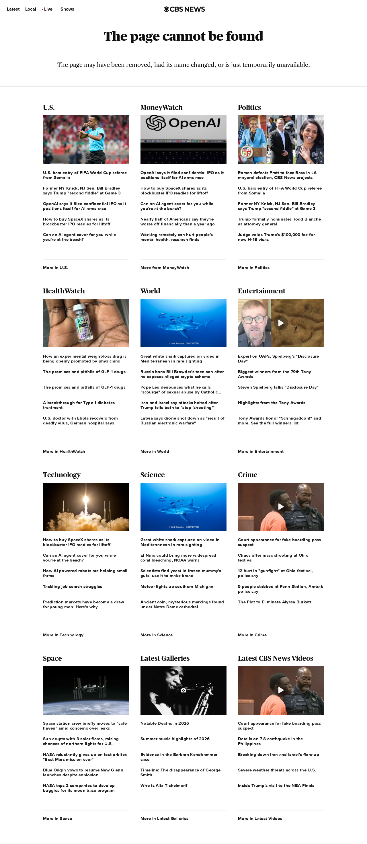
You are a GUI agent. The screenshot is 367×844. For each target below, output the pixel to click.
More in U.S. (55, 267)
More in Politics (254, 267)
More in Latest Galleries (164, 818)
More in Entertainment (261, 451)
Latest (13, 9)
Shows (67, 9)
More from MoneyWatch (164, 267)
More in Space (57, 818)
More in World (154, 451)
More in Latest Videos (260, 818)
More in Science (156, 635)
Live (48, 9)
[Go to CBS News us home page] (184, 9)
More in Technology (63, 635)
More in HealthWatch (64, 451)
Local (30, 9)
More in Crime (252, 635)
